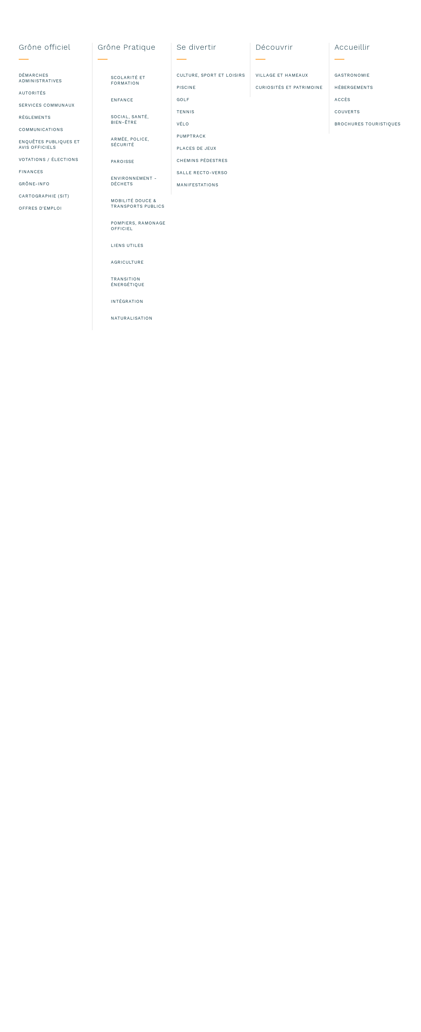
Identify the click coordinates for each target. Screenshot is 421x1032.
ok (398, 1017)
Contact (279, 882)
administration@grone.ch (116, 924)
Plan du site (284, 897)
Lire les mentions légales (31, 1021)
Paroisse (102, 135)
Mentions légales (291, 889)
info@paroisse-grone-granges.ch (87, 379)
